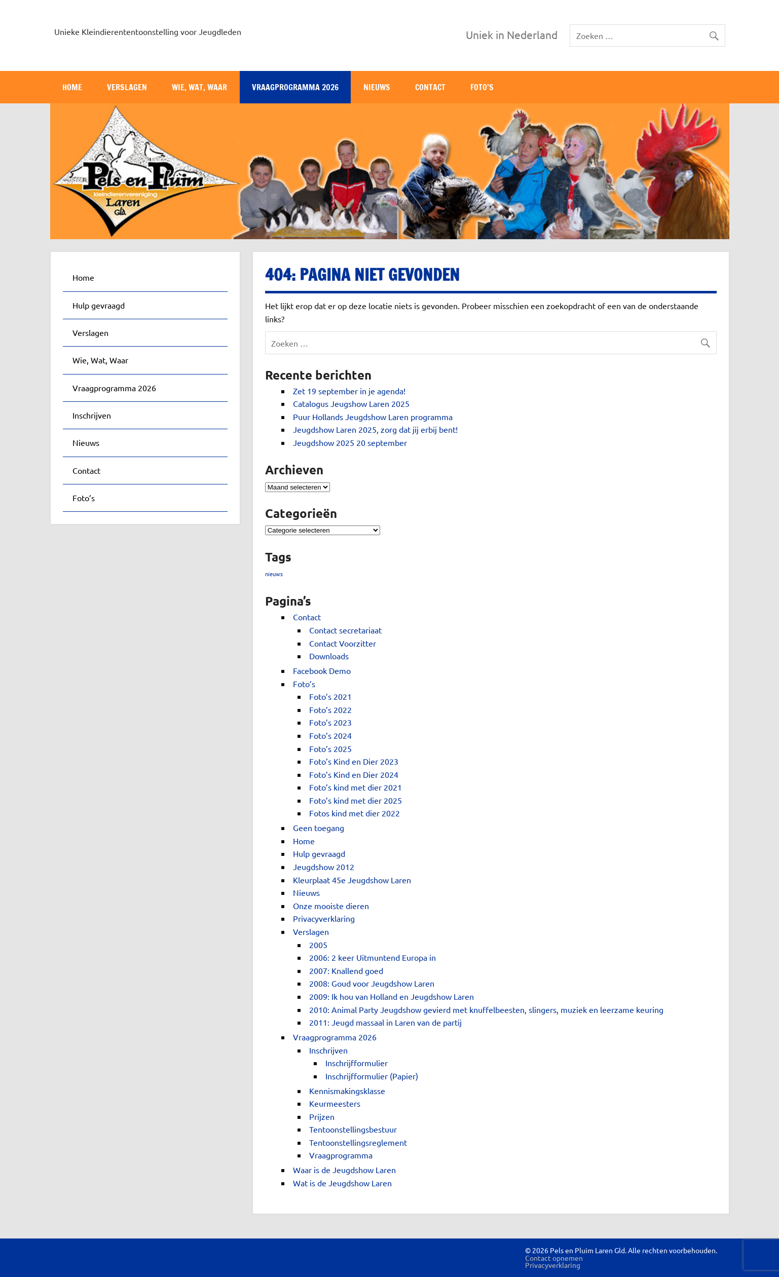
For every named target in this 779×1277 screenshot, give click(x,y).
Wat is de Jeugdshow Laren (342, 1183)
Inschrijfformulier (356, 1063)
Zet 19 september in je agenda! (349, 391)
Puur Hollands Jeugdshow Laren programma (373, 416)
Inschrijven (328, 1050)
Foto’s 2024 (330, 735)
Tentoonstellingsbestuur (353, 1129)
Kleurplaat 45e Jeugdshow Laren (352, 880)
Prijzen (322, 1116)
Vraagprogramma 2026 (295, 87)
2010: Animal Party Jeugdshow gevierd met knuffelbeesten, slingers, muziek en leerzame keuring (486, 1009)
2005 (318, 945)
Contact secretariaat (345, 630)
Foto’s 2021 (330, 696)
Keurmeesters (334, 1103)
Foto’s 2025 (330, 748)
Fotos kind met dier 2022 (354, 813)
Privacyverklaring (324, 918)
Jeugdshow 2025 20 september (350, 442)
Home (72, 87)
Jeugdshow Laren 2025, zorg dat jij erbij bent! (375, 429)
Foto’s (482, 87)
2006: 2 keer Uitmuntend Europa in (372, 957)
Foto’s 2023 (330, 722)
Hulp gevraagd (319, 853)
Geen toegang (318, 827)
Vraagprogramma (341, 1155)
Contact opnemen (554, 1257)
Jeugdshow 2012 (323, 866)
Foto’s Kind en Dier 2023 (353, 761)
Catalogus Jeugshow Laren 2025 (351, 403)
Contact (430, 87)
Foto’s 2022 (330, 709)
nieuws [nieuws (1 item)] (274, 574)
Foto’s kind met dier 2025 (355, 800)
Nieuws (376, 87)
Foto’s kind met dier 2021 (355, 787)
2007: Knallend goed (346, 970)
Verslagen (127, 87)
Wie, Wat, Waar (199, 87)
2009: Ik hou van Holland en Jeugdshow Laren (391, 996)
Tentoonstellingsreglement (358, 1142)
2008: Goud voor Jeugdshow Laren (371, 983)
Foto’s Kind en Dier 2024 (353, 774)
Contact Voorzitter (342, 643)
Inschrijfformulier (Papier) (371, 1076)
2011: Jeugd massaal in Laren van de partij (385, 1022)
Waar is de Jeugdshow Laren (344, 1170)
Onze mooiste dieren (331, 905)
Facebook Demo (322, 670)
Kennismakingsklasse (347, 1090)
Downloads (329, 656)
